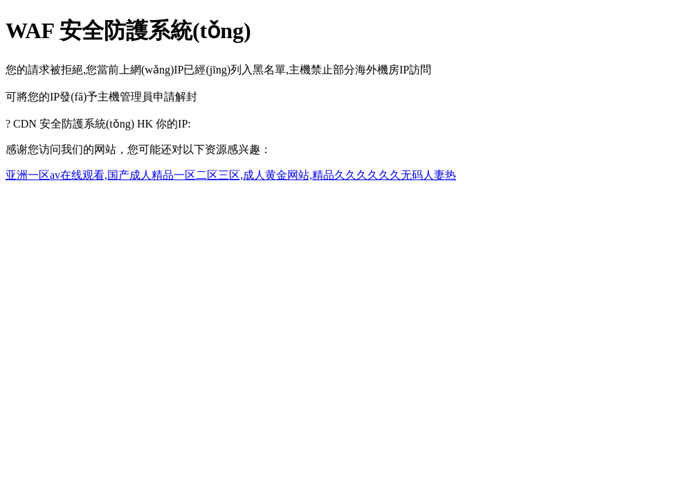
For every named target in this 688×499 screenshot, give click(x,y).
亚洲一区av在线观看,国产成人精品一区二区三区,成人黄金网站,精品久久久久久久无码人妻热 (231, 175)
